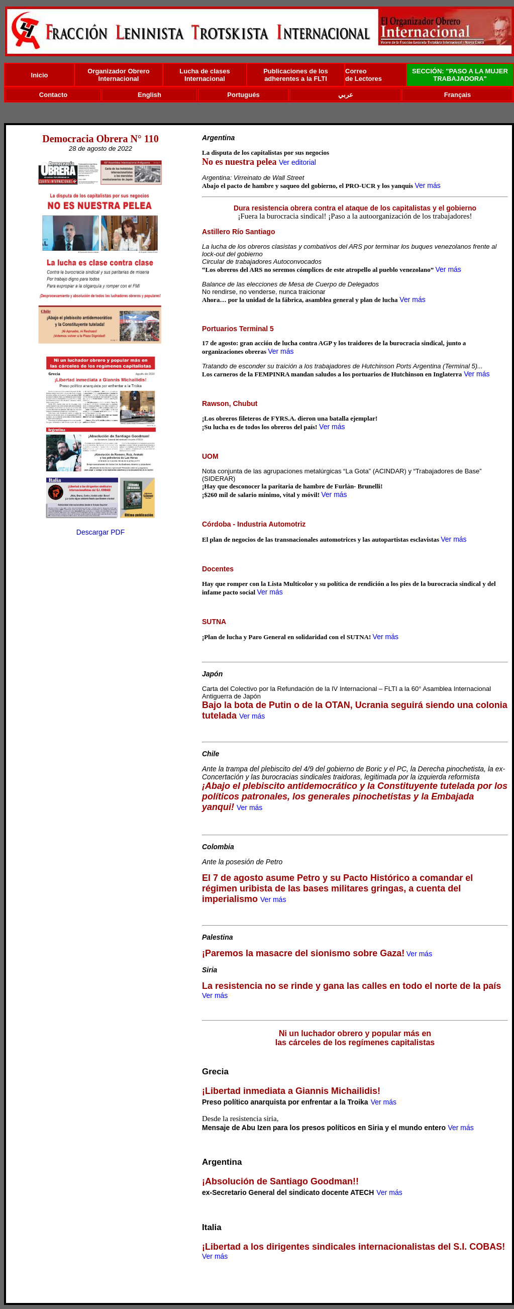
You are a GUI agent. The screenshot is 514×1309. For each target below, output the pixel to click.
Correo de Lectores (363, 74)
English (149, 94)
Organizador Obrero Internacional (118, 74)
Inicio (39, 75)
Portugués (243, 94)
